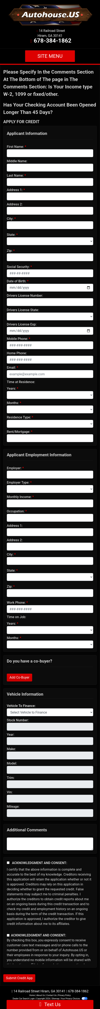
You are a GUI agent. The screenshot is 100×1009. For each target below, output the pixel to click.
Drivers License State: (23, 310)
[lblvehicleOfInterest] (50, 712)
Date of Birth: (16, 281)
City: (10, 219)
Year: (10, 735)
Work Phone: (16, 603)
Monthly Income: (19, 497)
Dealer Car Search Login (24, 998)
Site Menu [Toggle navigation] (50, 56)
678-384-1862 (52, 40)
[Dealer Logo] (50, 15)
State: (11, 235)
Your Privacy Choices (74, 998)
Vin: (10, 792)
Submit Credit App (19, 978)
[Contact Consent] (8, 935)
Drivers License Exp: (21, 324)
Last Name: (15, 175)
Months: (13, 403)
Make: (11, 749)
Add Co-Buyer (19, 677)
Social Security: (18, 267)
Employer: (14, 468)
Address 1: (14, 190)
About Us (40, 995)
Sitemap (55, 998)
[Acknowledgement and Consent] (8, 862)
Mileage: (13, 807)
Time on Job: (16, 617)
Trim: (10, 778)
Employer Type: (18, 482)
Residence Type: (19, 417)
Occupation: (16, 511)
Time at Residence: (21, 382)
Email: (11, 368)
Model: (12, 763)
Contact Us (51, 995)
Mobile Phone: (17, 339)
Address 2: (14, 204)
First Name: (15, 147)
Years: (11, 388)
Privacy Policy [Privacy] (64, 995)
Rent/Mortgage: (18, 432)
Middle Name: (17, 161)
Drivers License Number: (25, 296)
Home (32, 995)
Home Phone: (17, 353)
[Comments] (50, 844)
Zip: (9, 251)
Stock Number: (18, 720)
